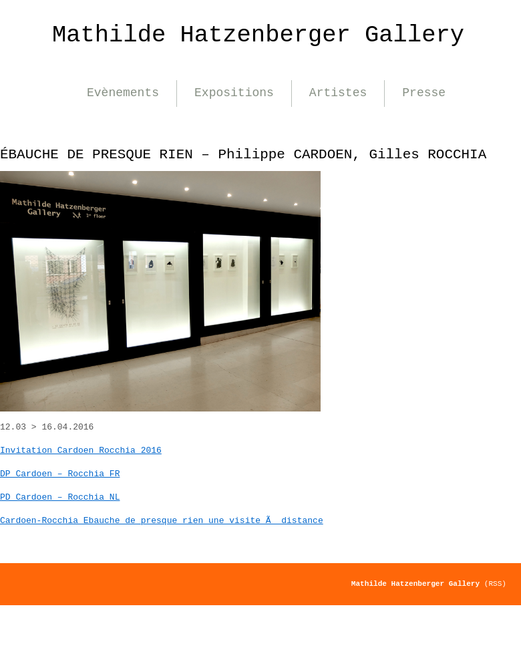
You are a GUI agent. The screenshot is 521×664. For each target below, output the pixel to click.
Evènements (123, 93)
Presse (424, 93)
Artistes (338, 93)
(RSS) (495, 584)
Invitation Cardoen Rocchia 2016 (81, 451)
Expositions (234, 93)
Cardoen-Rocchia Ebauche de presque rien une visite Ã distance (161, 521)
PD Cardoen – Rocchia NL (60, 497)
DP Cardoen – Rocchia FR (60, 474)
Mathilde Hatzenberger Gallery (258, 35)
